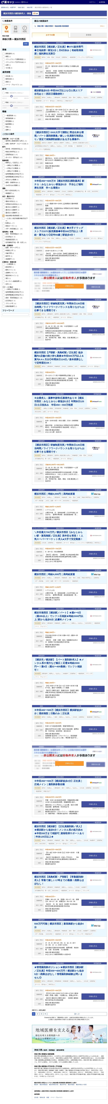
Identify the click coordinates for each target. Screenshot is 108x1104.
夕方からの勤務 (12, 179)
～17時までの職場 (12, 168)
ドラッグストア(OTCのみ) (15, 62)
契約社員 (9, 79)
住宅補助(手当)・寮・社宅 (15, 242)
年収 (14, 93)
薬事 (8, 130)
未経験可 (10, 259)
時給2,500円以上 (12, 152)
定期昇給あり (11, 154)
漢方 (8, 278)
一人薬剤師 (10, 264)
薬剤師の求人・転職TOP (8, 7)
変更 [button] (25, 44)
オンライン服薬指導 (13, 281)
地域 (6, 29)
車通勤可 (9, 193)
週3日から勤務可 (12, 213)
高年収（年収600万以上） (15, 149)
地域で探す (21, 7)
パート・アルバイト (13, 84)
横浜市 (36, 1084)
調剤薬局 (10, 53)
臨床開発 (9, 124)
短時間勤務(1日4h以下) (14, 174)
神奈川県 (29, 7)
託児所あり (10, 237)
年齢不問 (9, 253)
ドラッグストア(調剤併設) (15, 59)
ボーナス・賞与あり (13, 157)
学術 (8, 127)
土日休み (9, 198)
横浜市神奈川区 (53, 1084)
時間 (25, 29)
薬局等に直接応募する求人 (16, 141)
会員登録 (102, 2)
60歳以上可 (10, 250)
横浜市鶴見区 (44, 1084)
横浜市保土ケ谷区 (81, 1084)
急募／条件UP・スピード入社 (16, 144)
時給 (14, 102)
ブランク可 (10, 303)
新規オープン (11, 226)
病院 (8, 56)
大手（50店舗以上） (13, 229)
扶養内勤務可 (11, 306)
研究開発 (9, 121)
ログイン (92, 2)
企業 (8, 65)
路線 (16, 29)
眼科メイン (10, 270)
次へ (77, 1014)
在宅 (8, 284)
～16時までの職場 (12, 165)
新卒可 (8, 256)
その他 (8, 68)
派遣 (8, 82)
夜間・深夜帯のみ (12, 182)
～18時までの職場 (12, 171)
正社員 (9, 76)
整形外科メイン (12, 275)
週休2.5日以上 (11, 201)
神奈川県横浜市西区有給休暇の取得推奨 (52, 26)
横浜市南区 (71, 1084)
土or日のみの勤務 (12, 185)
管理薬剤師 (10, 118)
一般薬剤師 (10, 115)
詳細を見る (93, 69)
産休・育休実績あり (13, 234)
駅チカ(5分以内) (12, 190)
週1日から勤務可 (12, 207)
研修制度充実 (11, 239)
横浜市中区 (63, 1084)
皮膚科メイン (11, 273)
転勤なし (10, 223)
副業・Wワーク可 (12, 247)
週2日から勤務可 (12, 210)
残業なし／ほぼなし (13, 162)
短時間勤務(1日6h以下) (14, 177)
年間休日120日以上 (13, 204)
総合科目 (9, 267)
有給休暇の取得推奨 (13, 215)
